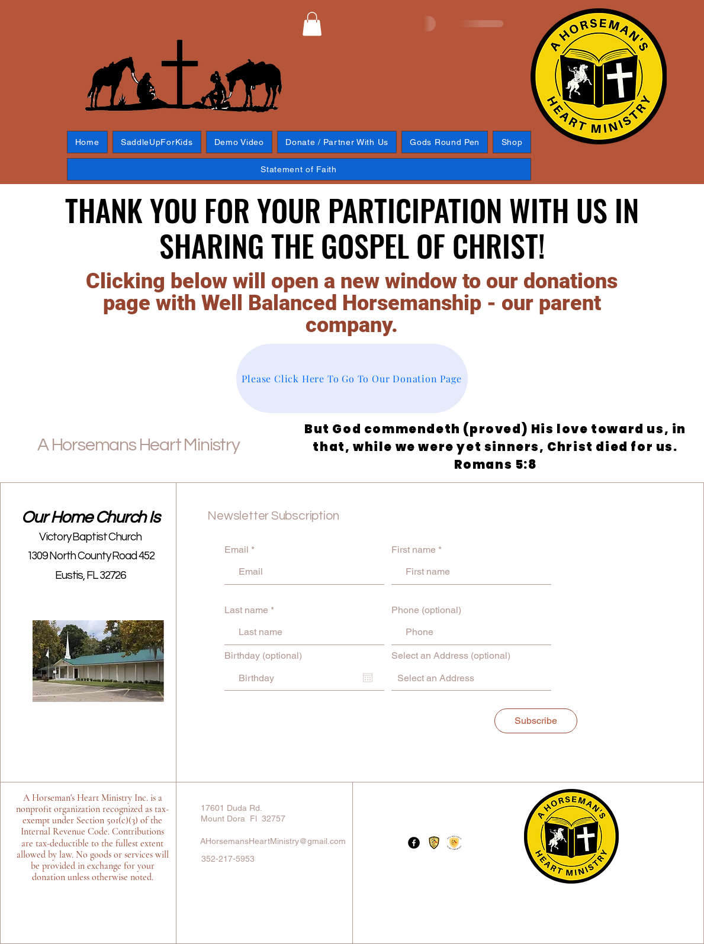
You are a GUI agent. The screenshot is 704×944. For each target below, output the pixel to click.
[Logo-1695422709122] (454, 843)
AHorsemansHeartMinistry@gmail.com (273, 841)
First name (413, 550)
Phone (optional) (426, 610)
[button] (312, 24)
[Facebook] (414, 843)
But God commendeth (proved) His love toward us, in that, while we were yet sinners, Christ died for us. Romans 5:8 (495, 447)
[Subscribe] (535, 720)
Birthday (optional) (263, 656)
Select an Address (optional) (450, 656)
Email (236, 550)
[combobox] (471, 678)
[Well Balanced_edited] (434, 843)
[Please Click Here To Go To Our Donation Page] (352, 378)
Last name (246, 610)
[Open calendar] (367, 677)
